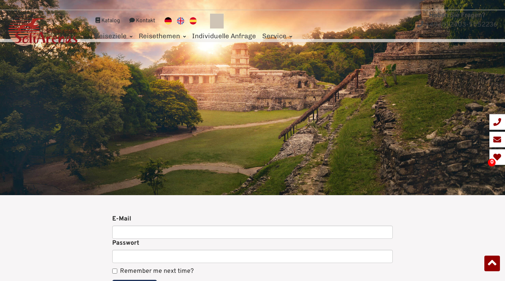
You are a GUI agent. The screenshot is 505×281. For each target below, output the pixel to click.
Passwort (125, 243)
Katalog (107, 11)
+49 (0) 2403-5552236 (457, 25)
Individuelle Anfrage (224, 26)
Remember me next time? (153, 271)
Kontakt (142, 11)
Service (277, 26)
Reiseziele (113, 26)
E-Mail (121, 219)
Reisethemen (162, 26)
